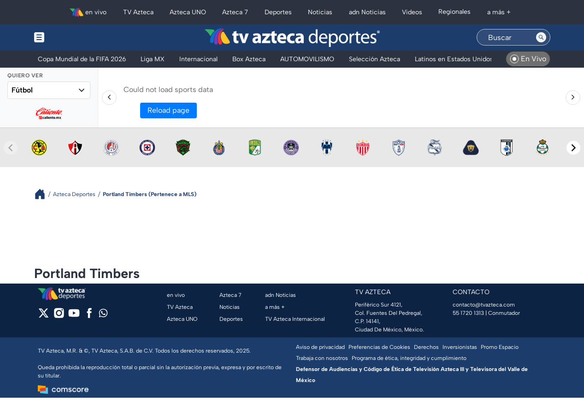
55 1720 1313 (468, 313)
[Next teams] (573, 148)
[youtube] (74, 316)
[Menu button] (71, 37)
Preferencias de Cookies (379, 347)
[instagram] (59, 316)
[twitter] (43, 316)
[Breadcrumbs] (43, 194)
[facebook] (89, 316)
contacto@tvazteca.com (484, 305)
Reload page (168, 110)
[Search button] (541, 37)
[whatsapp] (103, 315)
